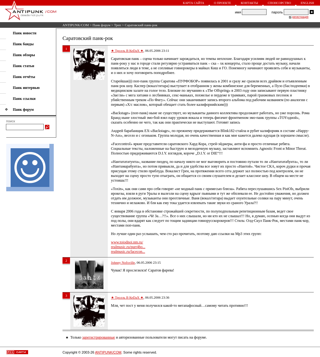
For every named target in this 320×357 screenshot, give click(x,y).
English (307, 3)
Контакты (249, 3)
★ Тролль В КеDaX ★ (127, 50)
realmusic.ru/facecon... (128, 251)
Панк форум (101, 25)
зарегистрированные (98, 337)
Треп (117, 25)
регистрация (300, 16)
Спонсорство (279, 3)
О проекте (222, 3)
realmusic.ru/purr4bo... (128, 247)
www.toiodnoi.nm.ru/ (127, 242)
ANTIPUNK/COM (75, 25)
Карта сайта (193, 3)
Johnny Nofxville (123, 262)
